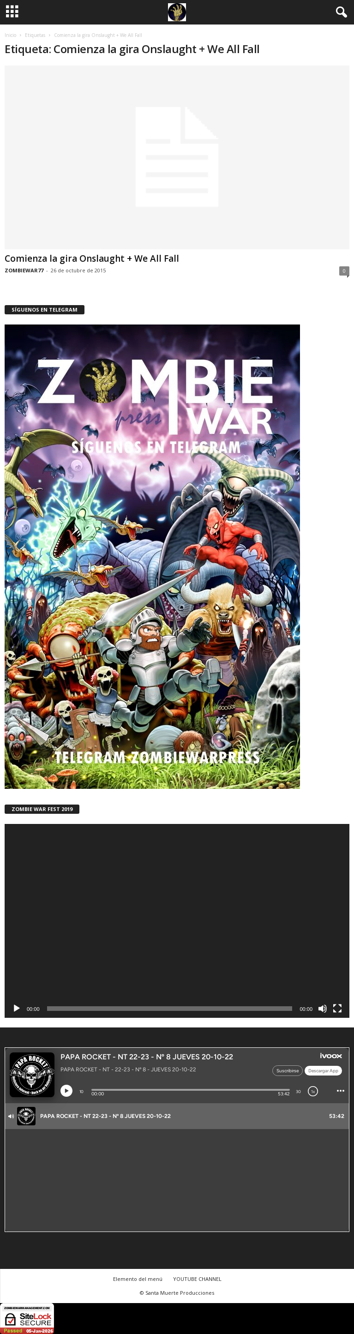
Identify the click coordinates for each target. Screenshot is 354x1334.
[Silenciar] (322, 1008)
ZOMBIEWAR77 (24, 270)
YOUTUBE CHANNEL (197, 1278)
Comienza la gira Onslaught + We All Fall (92, 258)
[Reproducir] (16, 1008)
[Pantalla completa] (337, 1008)
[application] (177, 921)
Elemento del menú (137, 1278)
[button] (340, 12)
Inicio (10, 35)
